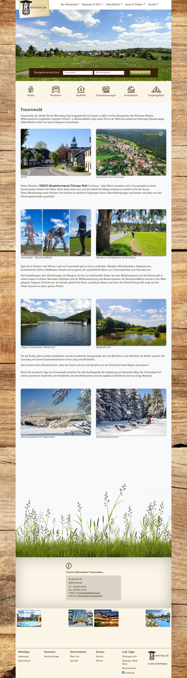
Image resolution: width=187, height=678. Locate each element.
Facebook (129, 673)
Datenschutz (24, 661)
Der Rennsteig (69, 4)
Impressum (23, 657)
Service (152, 4)
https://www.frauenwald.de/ (90, 596)
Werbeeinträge (51, 657)
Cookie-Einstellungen (157, 664)
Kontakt (74, 661)
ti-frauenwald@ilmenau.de (88, 593)
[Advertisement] (93, 462)
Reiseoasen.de (129, 668)
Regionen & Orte (91, 4)
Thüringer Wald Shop (130, 663)
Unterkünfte (113, 4)
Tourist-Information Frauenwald (84, 572)
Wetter (99, 661)
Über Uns (74, 657)
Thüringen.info (129, 657)
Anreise (99, 657)
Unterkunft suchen (140, 73)
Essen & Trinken (134, 4)
